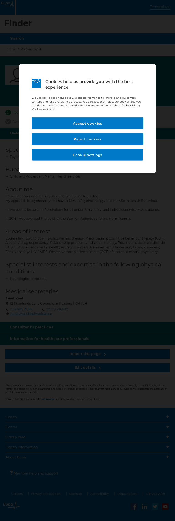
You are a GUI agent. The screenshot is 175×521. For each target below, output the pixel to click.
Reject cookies (88, 139)
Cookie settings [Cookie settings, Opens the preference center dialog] (87, 154)
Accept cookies (87, 123)
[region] (87, 118)
